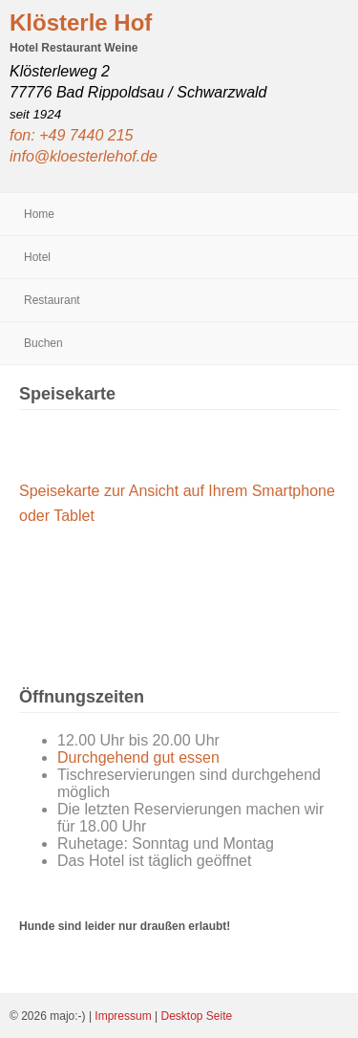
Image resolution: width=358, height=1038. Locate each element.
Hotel (37, 257)
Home (39, 214)
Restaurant (52, 300)
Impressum (125, 1016)
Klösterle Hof (81, 22)
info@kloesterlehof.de (84, 156)
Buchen (43, 343)
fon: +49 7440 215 (71, 135)
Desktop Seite (196, 1016)
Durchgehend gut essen (138, 757)
